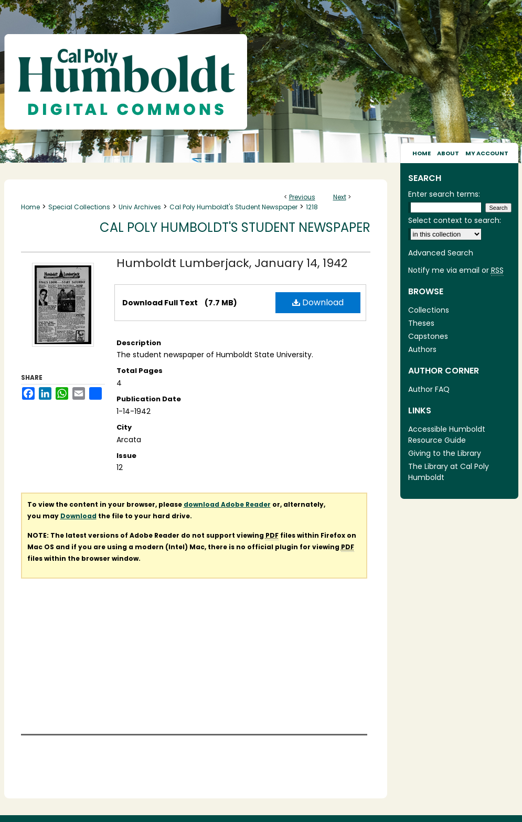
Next (339, 197)
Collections (428, 310)
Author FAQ (429, 389)
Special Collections (79, 206)
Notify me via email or (456, 270)
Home (30, 206)
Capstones (428, 336)
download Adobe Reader (227, 504)
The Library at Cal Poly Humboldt (448, 472)
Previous (302, 197)
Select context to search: (454, 220)
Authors (422, 349)
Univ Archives (140, 206)
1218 (312, 206)
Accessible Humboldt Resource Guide (446, 434)
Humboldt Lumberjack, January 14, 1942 (231, 263)
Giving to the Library (444, 453)
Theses (421, 323)
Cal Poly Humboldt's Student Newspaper (233, 206)
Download (318, 302)
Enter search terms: (444, 194)
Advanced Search (440, 253)
